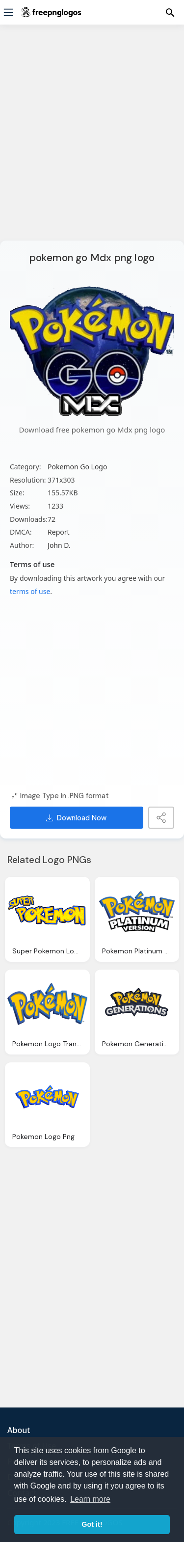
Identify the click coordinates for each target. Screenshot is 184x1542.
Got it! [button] (91, 1524)
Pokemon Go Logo (77, 466)
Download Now (76, 817)
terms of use (30, 591)
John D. (59, 545)
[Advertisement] (92, 139)
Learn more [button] (90, 1499)
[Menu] (8, 12)
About (18, 1430)
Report (59, 532)
